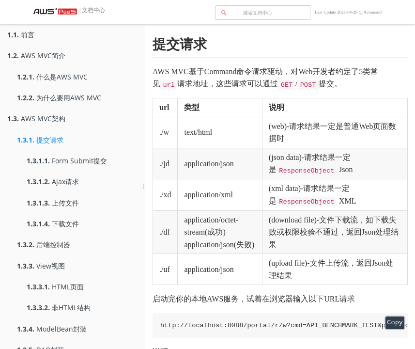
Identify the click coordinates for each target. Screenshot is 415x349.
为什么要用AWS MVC (59, 97)
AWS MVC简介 (36, 55)
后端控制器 (43, 244)
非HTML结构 (59, 307)
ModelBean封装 (52, 328)
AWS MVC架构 (36, 118)
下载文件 (53, 223)
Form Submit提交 (67, 160)
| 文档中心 (91, 10)
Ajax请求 (53, 181)
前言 (20, 34)
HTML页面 (55, 286)
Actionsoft (373, 12)
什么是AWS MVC (52, 76)
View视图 (41, 265)
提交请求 (40, 139)
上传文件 (53, 202)
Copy (395, 322)
